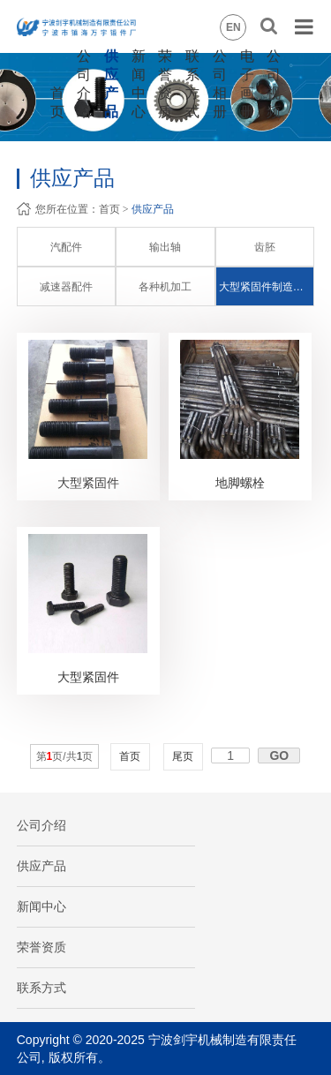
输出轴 (165, 247)
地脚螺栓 (240, 483)
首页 (109, 209)
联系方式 (41, 988)
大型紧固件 (88, 483)
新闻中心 (41, 906)
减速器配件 (66, 287)
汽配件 (66, 247)
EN (233, 27)
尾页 (183, 756)
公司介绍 (41, 825)
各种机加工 (165, 287)
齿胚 (264, 247)
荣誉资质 (41, 947)
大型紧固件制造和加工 (266, 287)
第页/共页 (65, 756)
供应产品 (153, 209)
